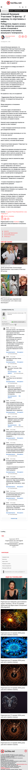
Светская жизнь (18, 10)
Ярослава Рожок (10, 36)
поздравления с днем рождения (14, 544)
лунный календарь (14, 542)
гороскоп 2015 (14, 539)
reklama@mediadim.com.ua (22, 764)
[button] (22, 7)
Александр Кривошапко (11, 233)
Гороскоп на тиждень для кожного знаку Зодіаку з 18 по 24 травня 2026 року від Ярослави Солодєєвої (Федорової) (14, 604)
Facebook (16, 221)
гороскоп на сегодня (14, 540)
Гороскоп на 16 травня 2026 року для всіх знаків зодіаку (13, 634)
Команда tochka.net (6, 568)
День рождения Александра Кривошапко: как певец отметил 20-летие (13, 269)
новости (6, 231)
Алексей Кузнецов (9, 234)
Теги (2, 536)
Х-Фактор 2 (7, 236)
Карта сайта (5, 561)
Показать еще (14, 518)
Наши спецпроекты (6, 565)
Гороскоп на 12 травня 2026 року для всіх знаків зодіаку (13, 743)
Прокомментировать (10, 352)
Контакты (4, 559)
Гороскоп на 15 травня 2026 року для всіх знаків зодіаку (13, 661)
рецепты (14, 546)
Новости (11, 10)
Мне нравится (20, 352)
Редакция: (3, 767)
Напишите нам (5, 557)
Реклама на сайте (6, 563)
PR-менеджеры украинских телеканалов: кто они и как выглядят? (11, 301)
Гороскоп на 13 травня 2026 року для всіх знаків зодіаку (13, 716)
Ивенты (25, 10)
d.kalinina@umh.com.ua (5, 768)
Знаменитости (4, 10)
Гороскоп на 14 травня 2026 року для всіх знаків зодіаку (13, 689)
